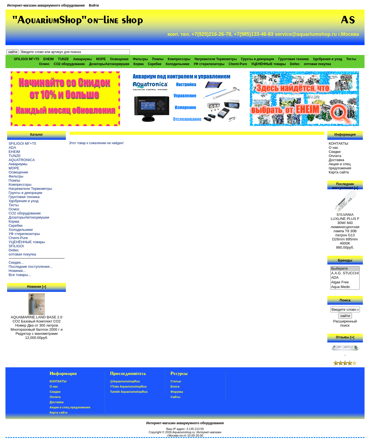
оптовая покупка (317, 64)
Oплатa (335, 156)
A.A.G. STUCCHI (345, 273)
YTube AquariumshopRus (128, 386)
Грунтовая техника (293, 59)
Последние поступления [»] (345, 186)
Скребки (154, 64)
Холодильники (177, 64)
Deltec (295, 64)
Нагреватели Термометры (215, 59)
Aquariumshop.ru (183, 432)
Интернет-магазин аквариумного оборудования (46, 5)
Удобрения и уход (327, 59)
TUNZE (63, 59)
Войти (94, 5)
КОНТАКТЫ (338, 143)
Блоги (175, 386)
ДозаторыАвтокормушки (109, 64)
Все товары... (20, 275)
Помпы (158, 59)
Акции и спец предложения (340, 166)
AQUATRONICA (22, 160)
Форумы (177, 391)
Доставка (336, 160)
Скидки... (16, 262)
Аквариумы (82, 59)
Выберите (345, 268)
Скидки (335, 152)
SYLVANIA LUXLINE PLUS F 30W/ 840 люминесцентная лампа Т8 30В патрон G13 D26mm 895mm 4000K (345, 227)
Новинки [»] (36, 287)
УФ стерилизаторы (209, 64)
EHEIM (48, 59)
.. (345, 352)
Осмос (44, 64)
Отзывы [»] (345, 337)
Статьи (176, 381)
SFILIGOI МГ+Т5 (26, 59)
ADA (12, 148)
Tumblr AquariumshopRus (129, 391)
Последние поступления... (31, 266)
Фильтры (140, 59)
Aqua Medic (345, 287)
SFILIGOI (16, 246)
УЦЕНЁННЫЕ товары (268, 64)
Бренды (345, 260)
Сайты (175, 397)
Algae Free (345, 282)
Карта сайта (339, 172)
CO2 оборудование (69, 64)
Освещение (119, 59)
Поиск (345, 300)
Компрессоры (179, 59)
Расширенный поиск (345, 323)
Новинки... (17, 271)
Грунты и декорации (257, 59)
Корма (138, 64)
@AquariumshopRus (125, 381)
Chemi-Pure (238, 64)
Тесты (351, 59)
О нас (333, 148)
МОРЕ (101, 59)
